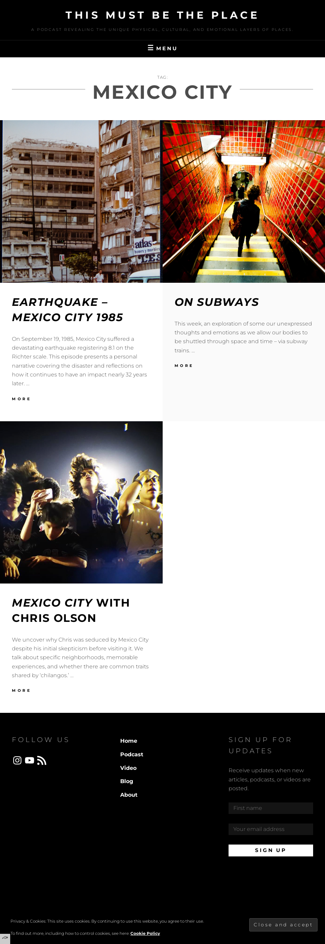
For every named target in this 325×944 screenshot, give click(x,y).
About (129, 795)
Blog (126, 781)
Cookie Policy (145, 933)
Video (128, 768)
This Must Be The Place (162, 15)
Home (128, 741)
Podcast (131, 754)
